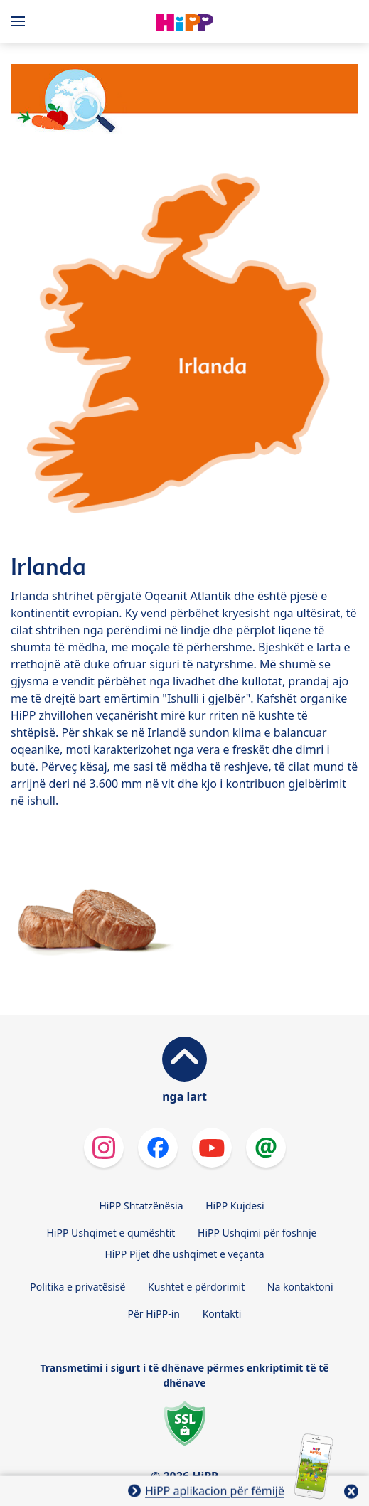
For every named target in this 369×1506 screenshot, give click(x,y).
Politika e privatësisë (77, 1286)
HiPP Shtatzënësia (141, 1205)
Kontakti (222, 1313)
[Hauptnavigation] (20, 21)
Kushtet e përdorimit (196, 1286)
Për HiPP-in (154, 1313)
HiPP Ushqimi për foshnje (257, 1232)
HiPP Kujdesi (234, 1205)
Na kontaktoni (300, 1286)
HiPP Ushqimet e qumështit (110, 1232)
